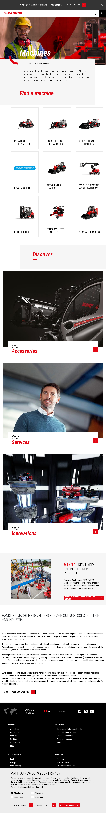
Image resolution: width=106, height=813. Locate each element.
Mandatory (18, 793)
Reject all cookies (22, 805)
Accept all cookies (70, 805)
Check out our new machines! (19, 692)
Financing (60, 759)
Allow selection (46, 805)
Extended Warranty (64, 762)
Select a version (76, 5)
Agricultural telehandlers (66, 732)
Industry (13, 736)
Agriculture (14, 729)
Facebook (78, 711)
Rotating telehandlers (65, 736)
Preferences (19, 797)
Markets (12, 724)
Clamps (13, 762)
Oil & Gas (13, 739)
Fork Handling (15, 766)
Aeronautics (15, 742)
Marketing (39, 797)
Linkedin (91, 711)
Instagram (84, 711)
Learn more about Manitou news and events (84, 598)
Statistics (39, 793)
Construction (15, 732)
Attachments (14, 754)
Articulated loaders (64, 739)
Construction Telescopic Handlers (70, 729)
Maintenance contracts (66, 766)
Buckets (13, 759)
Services (59, 754)
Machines (59, 724)
